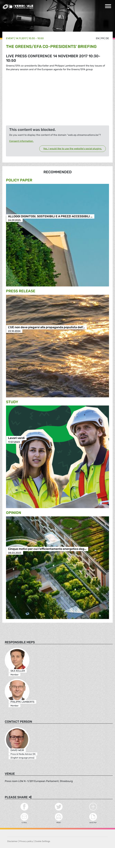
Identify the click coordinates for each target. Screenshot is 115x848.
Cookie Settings (42, 841)
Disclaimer (12, 841)
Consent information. (21, 141)
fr (102, 38)
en (97, 38)
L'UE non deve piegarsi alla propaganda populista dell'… (46, 327)
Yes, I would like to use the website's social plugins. (72, 148)
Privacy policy (26, 841)
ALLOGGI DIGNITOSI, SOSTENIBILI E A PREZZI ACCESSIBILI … (50, 216)
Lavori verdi (16, 438)
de (107, 38)
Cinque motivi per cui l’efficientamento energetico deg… (47, 549)
